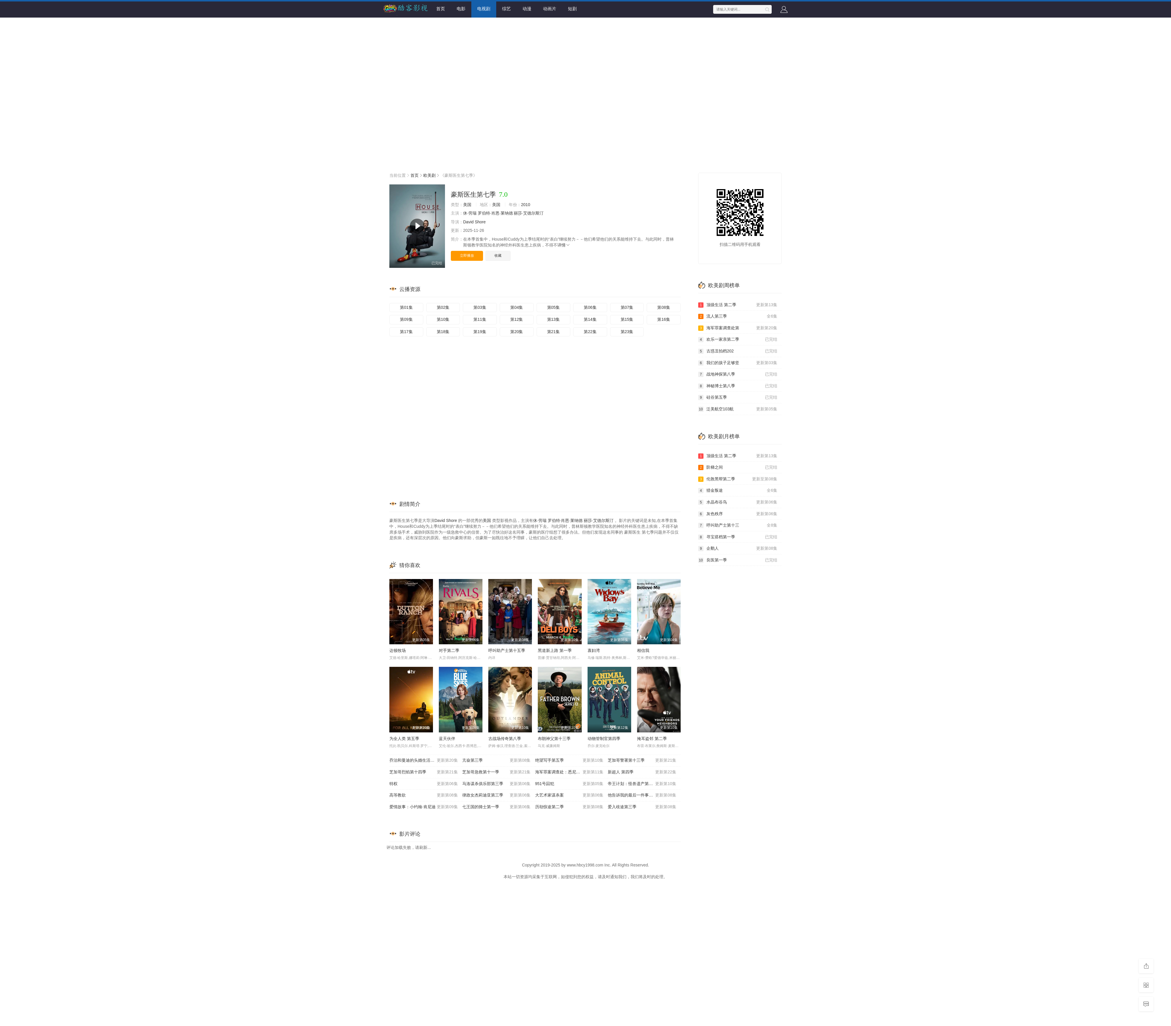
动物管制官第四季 (604, 738)
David (468, 222)
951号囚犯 (569, 784)
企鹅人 (737, 548)
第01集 (406, 307)
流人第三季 (737, 316)
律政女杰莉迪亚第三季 (496, 795)
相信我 (643, 650)
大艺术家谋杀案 (569, 795)
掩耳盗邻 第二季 (652, 738)
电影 (461, 8)
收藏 (497, 255)
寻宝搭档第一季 (737, 537)
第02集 (443, 307)
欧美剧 (429, 175)
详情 (563, 245)
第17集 (406, 331)
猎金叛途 (737, 491)
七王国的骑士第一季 (496, 807)
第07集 (627, 307)
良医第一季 (737, 560)
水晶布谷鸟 (737, 502)
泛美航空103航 (737, 409)
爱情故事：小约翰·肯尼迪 (423, 807)
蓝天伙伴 (447, 738)
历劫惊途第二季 (569, 807)
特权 (423, 784)
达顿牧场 (397, 650)
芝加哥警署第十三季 (642, 760)
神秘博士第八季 (737, 386)
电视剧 (483, 8)
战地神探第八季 (737, 374)
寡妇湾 (594, 650)
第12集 (516, 319)
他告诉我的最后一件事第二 (642, 795)
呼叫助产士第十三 (737, 525)
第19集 (479, 331)
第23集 (627, 331)
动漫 (527, 8)
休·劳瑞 (470, 213)
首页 (440, 8)
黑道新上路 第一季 (555, 650)
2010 (525, 204)
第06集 (590, 307)
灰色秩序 (737, 514)
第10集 (443, 319)
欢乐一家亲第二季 (737, 339)
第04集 (516, 307)
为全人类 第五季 (404, 738)
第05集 (553, 307)
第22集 (590, 331)
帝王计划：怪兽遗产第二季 (642, 784)
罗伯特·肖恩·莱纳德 (495, 213)
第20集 (516, 331)
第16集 (663, 319)
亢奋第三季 (496, 760)
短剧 (572, 8)
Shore (480, 222)
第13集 (553, 319)
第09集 (406, 319)
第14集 (590, 319)
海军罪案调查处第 (737, 328)
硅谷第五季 (737, 397)
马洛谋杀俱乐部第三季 (496, 784)
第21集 (553, 331)
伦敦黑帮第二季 (737, 479)
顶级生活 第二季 (737, 305)
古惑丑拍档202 (737, 351)
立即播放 (467, 255)
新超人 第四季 (642, 772)
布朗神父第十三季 (554, 738)
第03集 (479, 307)
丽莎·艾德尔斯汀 (529, 213)
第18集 (443, 331)
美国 (467, 204)
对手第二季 (449, 650)
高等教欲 (423, 795)
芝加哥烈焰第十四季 (423, 772)
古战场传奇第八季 (504, 738)
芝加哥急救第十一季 (496, 772)
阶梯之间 (737, 467)
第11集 (479, 319)
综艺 (506, 8)
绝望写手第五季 (569, 760)
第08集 (663, 307)
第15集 (627, 319)
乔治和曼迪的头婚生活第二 (423, 760)
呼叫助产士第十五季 (506, 650)
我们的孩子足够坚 (737, 363)
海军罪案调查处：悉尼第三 (569, 772)
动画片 (549, 8)
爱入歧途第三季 (642, 807)
